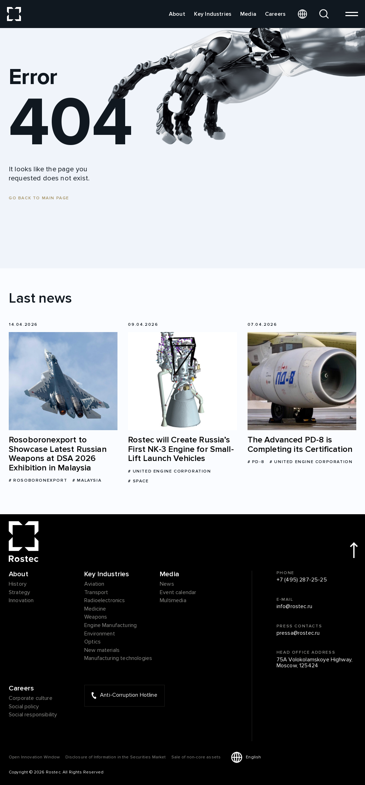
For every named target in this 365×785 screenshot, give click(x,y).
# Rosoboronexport (38, 480)
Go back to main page (39, 198)
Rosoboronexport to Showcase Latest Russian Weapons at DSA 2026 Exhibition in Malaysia (58, 454)
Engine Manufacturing (110, 625)
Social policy (24, 707)
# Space (138, 481)
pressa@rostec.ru (298, 633)
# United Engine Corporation (169, 471)
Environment (99, 634)
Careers (275, 14)
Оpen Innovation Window (34, 757)
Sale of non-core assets (196, 757)
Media (248, 14)
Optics (92, 642)
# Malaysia (86, 480)
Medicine (95, 609)
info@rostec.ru (294, 607)
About (177, 14)
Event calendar (178, 593)
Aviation (94, 584)
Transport (96, 593)
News (167, 584)
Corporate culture (30, 698)
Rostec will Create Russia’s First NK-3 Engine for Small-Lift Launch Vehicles (181, 449)
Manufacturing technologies (118, 658)
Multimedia (173, 601)
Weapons (95, 617)
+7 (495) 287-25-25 (302, 580)
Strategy (19, 593)
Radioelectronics (104, 601)
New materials (102, 650)
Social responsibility (33, 715)
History (18, 584)
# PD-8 (256, 462)
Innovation (21, 601)
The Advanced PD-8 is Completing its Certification (300, 444)
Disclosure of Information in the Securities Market (115, 757)
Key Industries (212, 14)
